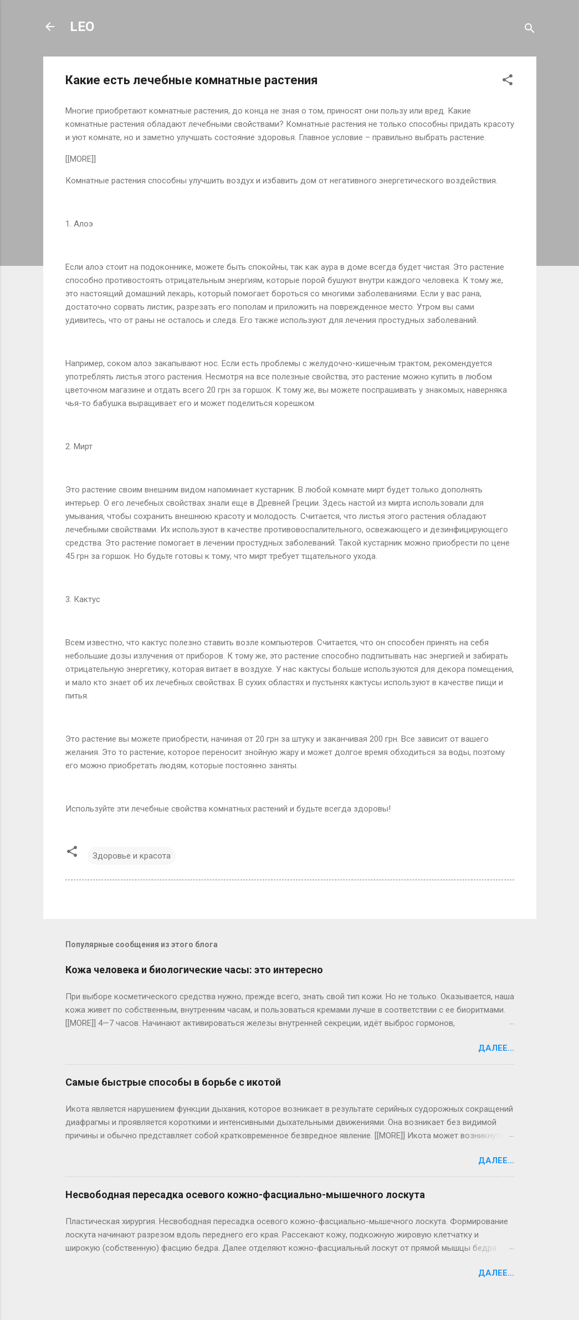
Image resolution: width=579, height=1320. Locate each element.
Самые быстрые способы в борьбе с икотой (173, 1082)
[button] (507, 81)
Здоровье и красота (132, 856)
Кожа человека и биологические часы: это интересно (194, 969)
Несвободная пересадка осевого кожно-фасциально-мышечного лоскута (245, 1194)
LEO (82, 26)
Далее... (496, 1048)
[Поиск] (529, 30)
